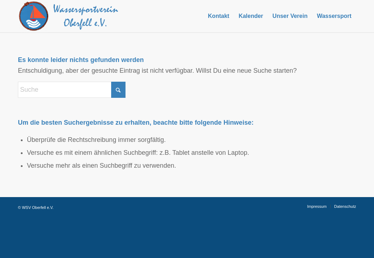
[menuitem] (218, 16)
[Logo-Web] (69, 16)
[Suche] (72, 90)
